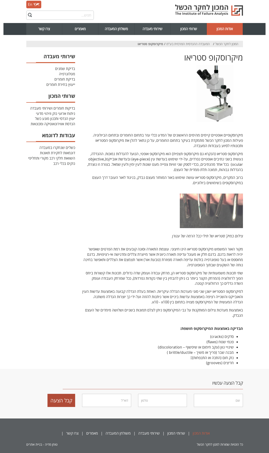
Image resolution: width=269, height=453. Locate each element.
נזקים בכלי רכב (64, 163)
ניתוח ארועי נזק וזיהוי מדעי (55, 113)
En (34, 4)
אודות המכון (224, 28)
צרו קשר (44, 28)
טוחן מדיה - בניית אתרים (42, 444)
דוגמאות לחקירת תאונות (57, 152)
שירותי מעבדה (153, 28)
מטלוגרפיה (67, 73)
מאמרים (80, 28)
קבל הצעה (61, 400)
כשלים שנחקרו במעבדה (57, 147)
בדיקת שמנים (65, 68)
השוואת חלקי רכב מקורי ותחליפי (51, 158)
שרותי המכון (188, 28)
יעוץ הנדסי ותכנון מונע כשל (55, 118)
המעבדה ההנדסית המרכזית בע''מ (188, 44)
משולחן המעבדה (116, 28)
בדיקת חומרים (64, 79)
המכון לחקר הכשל (226, 44)
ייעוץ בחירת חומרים (60, 84)
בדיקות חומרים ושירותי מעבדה (52, 108)
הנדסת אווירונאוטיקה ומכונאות (53, 123)
